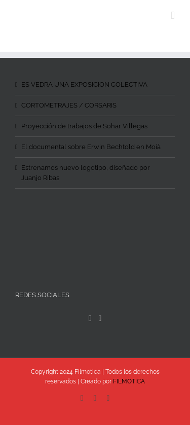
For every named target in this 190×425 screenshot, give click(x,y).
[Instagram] (100, 318)
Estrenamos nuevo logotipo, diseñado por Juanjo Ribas (85, 173)
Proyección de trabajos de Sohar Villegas (84, 126)
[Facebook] (90, 318)
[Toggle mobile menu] (173, 15)
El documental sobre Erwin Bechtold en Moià (91, 147)
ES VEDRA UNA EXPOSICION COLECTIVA (84, 84)
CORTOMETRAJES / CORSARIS (69, 105)
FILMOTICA (129, 381)
